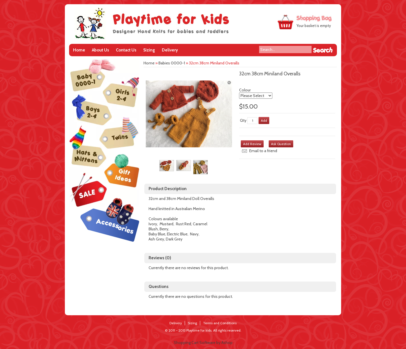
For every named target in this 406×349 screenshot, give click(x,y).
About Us (100, 50)
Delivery (170, 50)
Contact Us (126, 50)
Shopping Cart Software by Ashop (203, 342)
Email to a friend (263, 150)
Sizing (149, 50)
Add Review (252, 144)
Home (79, 50)
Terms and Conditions (220, 323)
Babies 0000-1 (171, 63)
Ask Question (281, 144)
